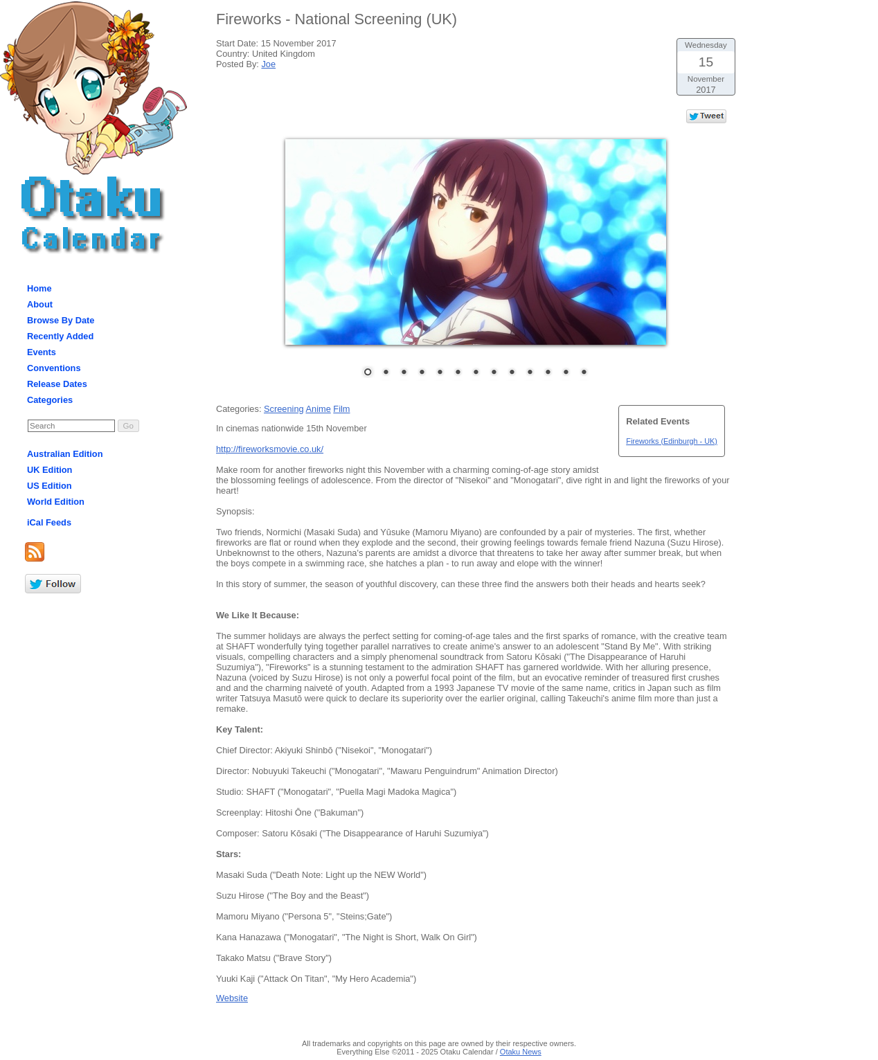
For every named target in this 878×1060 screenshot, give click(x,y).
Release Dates (57, 384)
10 (529, 373)
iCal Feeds (49, 522)
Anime (317, 409)
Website (232, 998)
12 (565, 373)
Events (41, 352)
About (40, 304)
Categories (50, 400)
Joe (268, 64)
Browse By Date (60, 320)
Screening (284, 409)
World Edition (55, 501)
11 (547, 373)
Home (39, 288)
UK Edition (49, 470)
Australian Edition (65, 454)
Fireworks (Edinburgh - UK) (671, 441)
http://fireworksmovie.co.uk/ (269, 449)
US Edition (49, 485)
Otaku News (520, 1052)
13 (583, 373)
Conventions (54, 368)
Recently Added (60, 336)
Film (341, 409)
